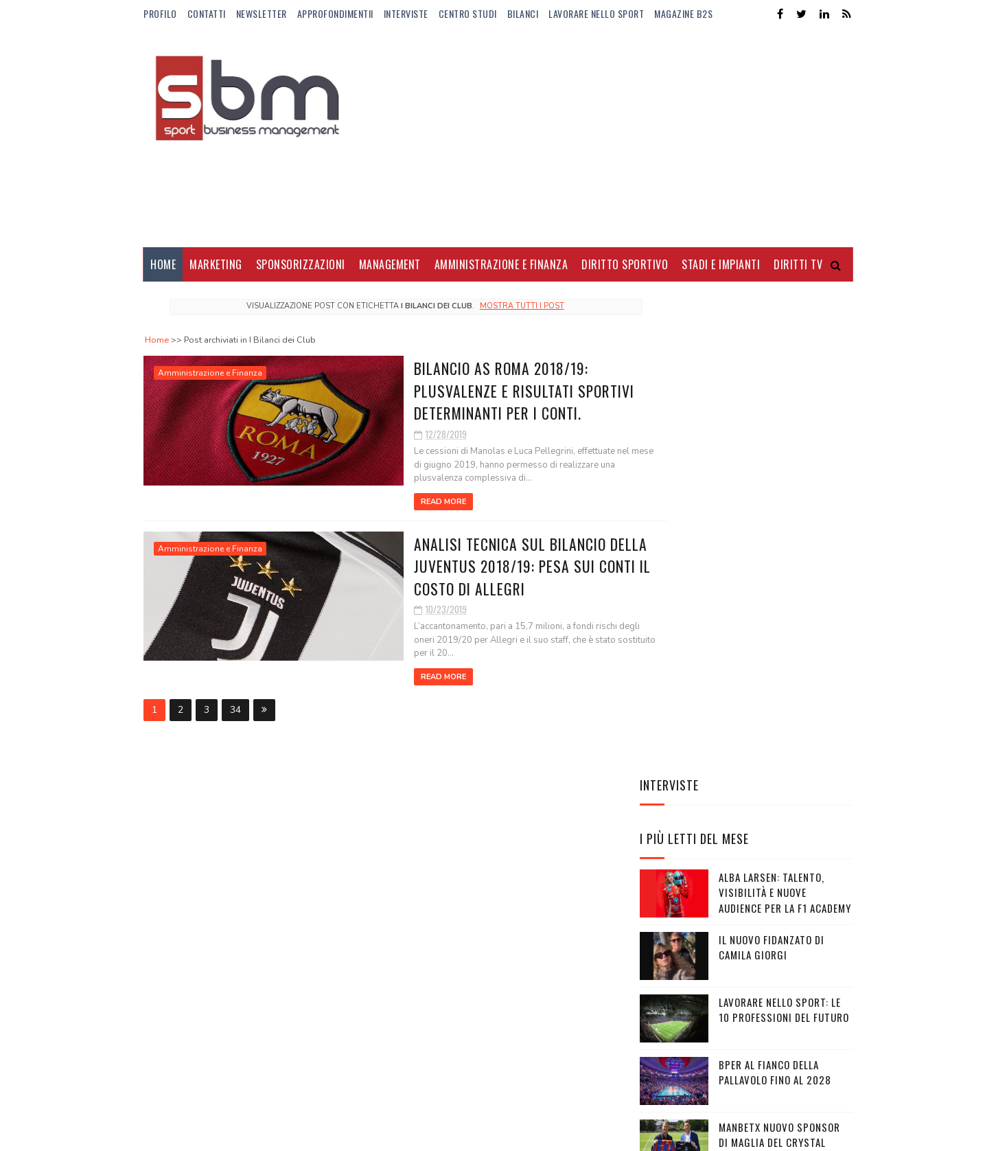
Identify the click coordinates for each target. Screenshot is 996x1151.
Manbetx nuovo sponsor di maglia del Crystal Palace (779, 699)
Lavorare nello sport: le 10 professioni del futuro (784, 566)
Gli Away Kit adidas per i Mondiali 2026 (779, 754)
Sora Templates (209, 1133)
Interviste (406, 13)
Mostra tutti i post (496, 306)
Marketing (215, 264)
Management (390, 264)
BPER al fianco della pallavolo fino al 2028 (775, 629)
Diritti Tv (798, 264)
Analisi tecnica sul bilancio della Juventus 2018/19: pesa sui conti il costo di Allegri (463, 564)
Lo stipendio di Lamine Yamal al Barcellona (774, 816)
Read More (372, 501)
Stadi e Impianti (721, 264)
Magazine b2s (683, 13)
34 (235, 695)
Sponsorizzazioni (300, 264)
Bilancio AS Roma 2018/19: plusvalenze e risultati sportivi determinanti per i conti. (455, 389)
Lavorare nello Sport (596, 13)
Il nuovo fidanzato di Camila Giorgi (771, 504)
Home (163, 264)
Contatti (206, 13)
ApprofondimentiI (335, 13)
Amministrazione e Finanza (501, 264)
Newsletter (261, 13)
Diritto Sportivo (624, 264)
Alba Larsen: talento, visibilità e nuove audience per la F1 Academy (785, 449)
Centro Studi (468, 13)
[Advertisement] (603, 137)
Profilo (160, 13)
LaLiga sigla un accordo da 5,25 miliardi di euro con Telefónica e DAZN (779, 887)
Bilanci (523, 13)
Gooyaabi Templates (331, 1133)
